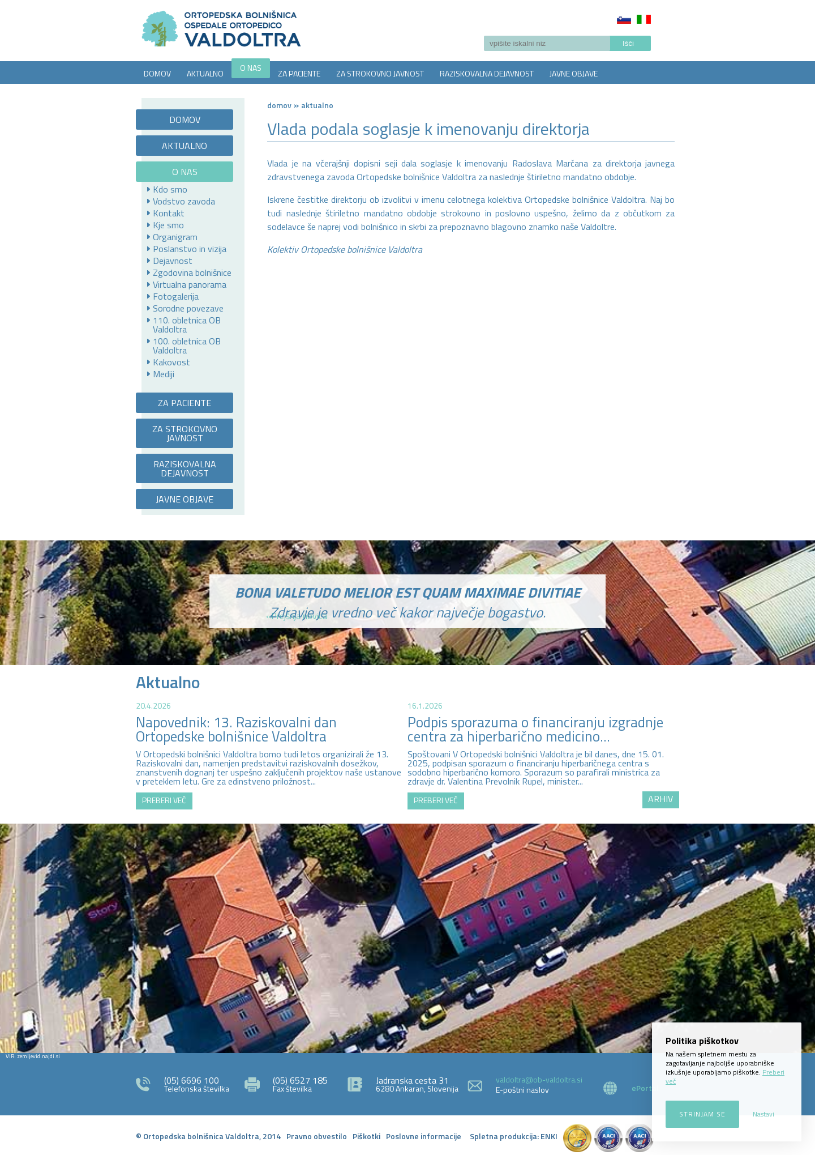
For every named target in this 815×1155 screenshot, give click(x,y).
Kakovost (171, 361)
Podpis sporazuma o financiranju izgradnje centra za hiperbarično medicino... (535, 729)
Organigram (175, 236)
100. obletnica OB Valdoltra (187, 345)
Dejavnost (172, 260)
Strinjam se (702, 1114)
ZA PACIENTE (299, 73)
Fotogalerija (176, 296)
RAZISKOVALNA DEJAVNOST (487, 73)
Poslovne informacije (423, 1136)
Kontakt (169, 213)
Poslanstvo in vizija (189, 248)
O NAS (250, 68)
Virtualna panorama (189, 284)
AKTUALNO (205, 73)
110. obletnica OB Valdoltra (187, 325)
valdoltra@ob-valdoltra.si (539, 1079)
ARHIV (660, 798)
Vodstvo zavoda (184, 201)
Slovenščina (624, 19)
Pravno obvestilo (316, 1136)
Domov (279, 105)
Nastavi (763, 1114)
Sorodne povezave (188, 308)
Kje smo (168, 224)
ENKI (549, 1136)
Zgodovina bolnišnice (192, 272)
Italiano (644, 19)
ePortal (645, 1088)
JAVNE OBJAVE (574, 73)
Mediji (163, 373)
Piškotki (366, 1136)
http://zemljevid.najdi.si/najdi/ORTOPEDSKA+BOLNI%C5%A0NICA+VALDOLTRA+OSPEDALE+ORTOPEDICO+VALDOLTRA (407, 937)
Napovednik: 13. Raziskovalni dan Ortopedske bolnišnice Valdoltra (236, 729)
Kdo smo (170, 189)
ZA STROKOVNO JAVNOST (380, 73)
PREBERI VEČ (164, 800)
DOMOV (157, 73)
